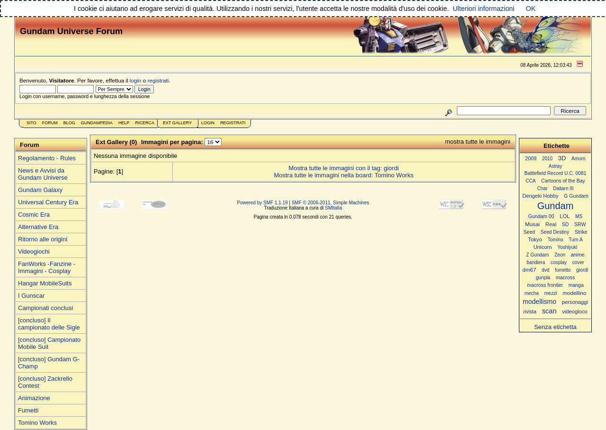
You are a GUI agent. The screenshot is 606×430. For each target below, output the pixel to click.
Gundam (555, 206)
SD (565, 224)
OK (531, 8)
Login (207, 122)
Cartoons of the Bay (563, 180)
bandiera (535, 262)
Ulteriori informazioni (483, 8)
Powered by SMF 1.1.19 (262, 202)
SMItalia (333, 207)
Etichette (557, 145)
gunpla (543, 277)
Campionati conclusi (45, 307)
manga (576, 285)
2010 (547, 158)
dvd (545, 270)
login (136, 80)
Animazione (34, 398)
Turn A (575, 239)
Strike (581, 232)
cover (578, 262)
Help (124, 122)
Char (542, 188)
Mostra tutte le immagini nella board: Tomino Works (343, 175)
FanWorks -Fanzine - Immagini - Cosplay (46, 267)
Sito (31, 122)
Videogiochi (34, 251)
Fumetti (28, 410)
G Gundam (576, 196)
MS (578, 216)
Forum (50, 122)
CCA (530, 180)
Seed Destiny (555, 232)
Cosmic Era (34, 214)
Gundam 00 (541, 216)
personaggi (575, 302)
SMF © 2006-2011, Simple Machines (330, 202)
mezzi (550, 293)
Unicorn (543, 247)
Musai (532, 224)
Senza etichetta (555, 326)
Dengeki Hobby (540, 196)
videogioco (575, 311)
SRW (580, 224)
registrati (158, 80)
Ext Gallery (177, 122)
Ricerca (144, 122)
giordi (582, 270)
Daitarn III (563, 188)
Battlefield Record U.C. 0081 (556, 173)
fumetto (562, 270)
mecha (532, 293)
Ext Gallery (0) (116, 142)
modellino (574, 293)
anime (578, 254)
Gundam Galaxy (40, 189)
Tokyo (535, 239)
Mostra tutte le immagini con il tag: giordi (344, 168)
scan (549, 311)
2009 (530, 158)
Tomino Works (37, 422)
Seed (529, 232)
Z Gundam (537, 254)
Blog (69, 122)
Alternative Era (38, 226)
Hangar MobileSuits (44, 283)
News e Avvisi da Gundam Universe (43, 174)
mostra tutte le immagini (477, 141)
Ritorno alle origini (42, 239)
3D (562, 158)
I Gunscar (31, 295)
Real (550, 224)
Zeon (559, 254)
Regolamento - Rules (47, 158)
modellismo (539, 301)
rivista (529, 311)
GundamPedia (97, 122)
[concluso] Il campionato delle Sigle (49, 324)
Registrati (232, 122)
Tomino (555, 239)
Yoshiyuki (567, 247)
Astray (555, 166)
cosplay (559, 262)
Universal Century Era (48, 202)
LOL (565, 216)
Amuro (578, 158)
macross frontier (545, 285)
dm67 (529, 270)
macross (565, 277)
